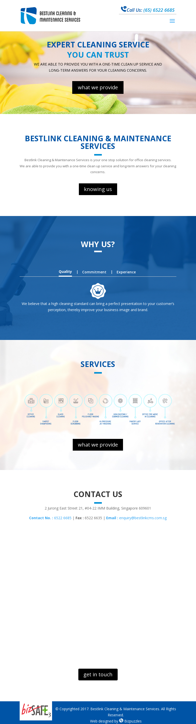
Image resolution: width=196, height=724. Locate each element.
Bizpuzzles (130, 721)
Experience (126, 272)
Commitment (94, 272)
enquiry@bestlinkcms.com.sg (136, 517)
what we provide (98, 87)
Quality (65, 271)
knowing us (98, 189)
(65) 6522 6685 (148, 10)
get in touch (98, 674)
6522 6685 (50, 517)
